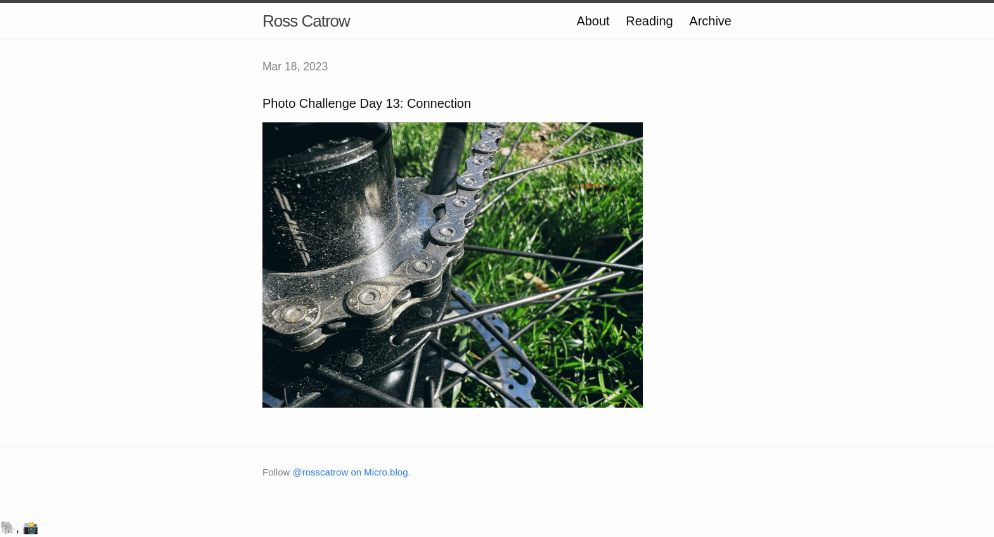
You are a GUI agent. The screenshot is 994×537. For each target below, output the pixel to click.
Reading (649, 21)
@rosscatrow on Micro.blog (350, 472)
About (592, 21)
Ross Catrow (306, 20)
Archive (710, 21)
